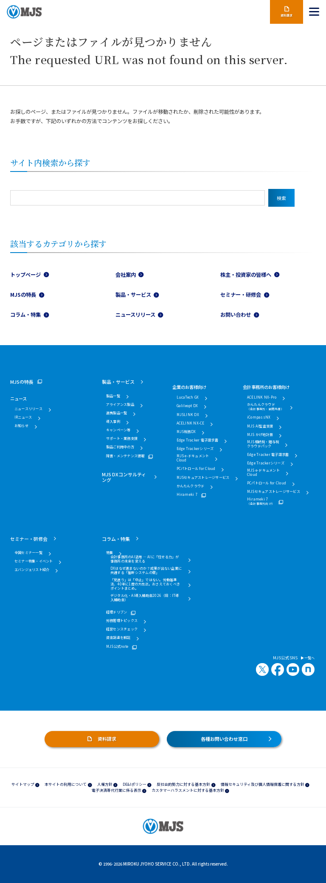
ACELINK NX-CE (191, 423)
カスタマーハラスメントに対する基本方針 (188, 790)
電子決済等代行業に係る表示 (116, 790)
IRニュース (23, 417)
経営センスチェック (122, 629)
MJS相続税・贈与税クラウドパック (263, 444)
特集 (109, 553)
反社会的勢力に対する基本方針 (183, 784)
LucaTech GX (188, 397)
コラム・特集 (25, 314)
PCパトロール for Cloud (196, 469)
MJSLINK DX (188, 415)
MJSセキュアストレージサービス (203, 477)
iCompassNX (258, 417)
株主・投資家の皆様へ (245, 274)
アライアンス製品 (120, 404)
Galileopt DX (187, 406)
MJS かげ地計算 (260, 435)
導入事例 (113, 421)
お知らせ (21, 426)
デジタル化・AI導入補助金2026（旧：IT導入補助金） (144, 597)
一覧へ (308, 658)
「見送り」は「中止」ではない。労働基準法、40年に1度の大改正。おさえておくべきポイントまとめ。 (145, 584)
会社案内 (125, 274)
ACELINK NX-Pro (261, 397)
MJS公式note (117, 646)
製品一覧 (113, 396)
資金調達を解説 (118, 638)
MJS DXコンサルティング (124, 477)
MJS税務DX (186, 432)
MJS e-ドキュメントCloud (193, 458)
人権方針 (104, 784)
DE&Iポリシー (134, 784)
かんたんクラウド (191, 486)
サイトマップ (22, 784)
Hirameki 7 (187, 494)
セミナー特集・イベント (33, 561)
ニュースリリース (135, 314)
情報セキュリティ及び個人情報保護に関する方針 (262, 784)
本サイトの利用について (66, 784)
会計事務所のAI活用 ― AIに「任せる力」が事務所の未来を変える (144, 559)
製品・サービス (133, 294)
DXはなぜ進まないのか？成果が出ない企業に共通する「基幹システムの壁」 (146, 570)
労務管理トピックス (122, 621)
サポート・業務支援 (122, 438)
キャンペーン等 (118, 430)
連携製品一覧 (116, 413)
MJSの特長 (23, 294)
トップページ (25, 274)
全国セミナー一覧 (28, 553)
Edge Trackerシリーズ (195, 449)
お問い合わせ (235, 314)
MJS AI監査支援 (260, 426)
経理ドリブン (116, 612)
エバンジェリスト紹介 (31, 570)
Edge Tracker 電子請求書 (197, 440)
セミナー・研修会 (240, 294)
